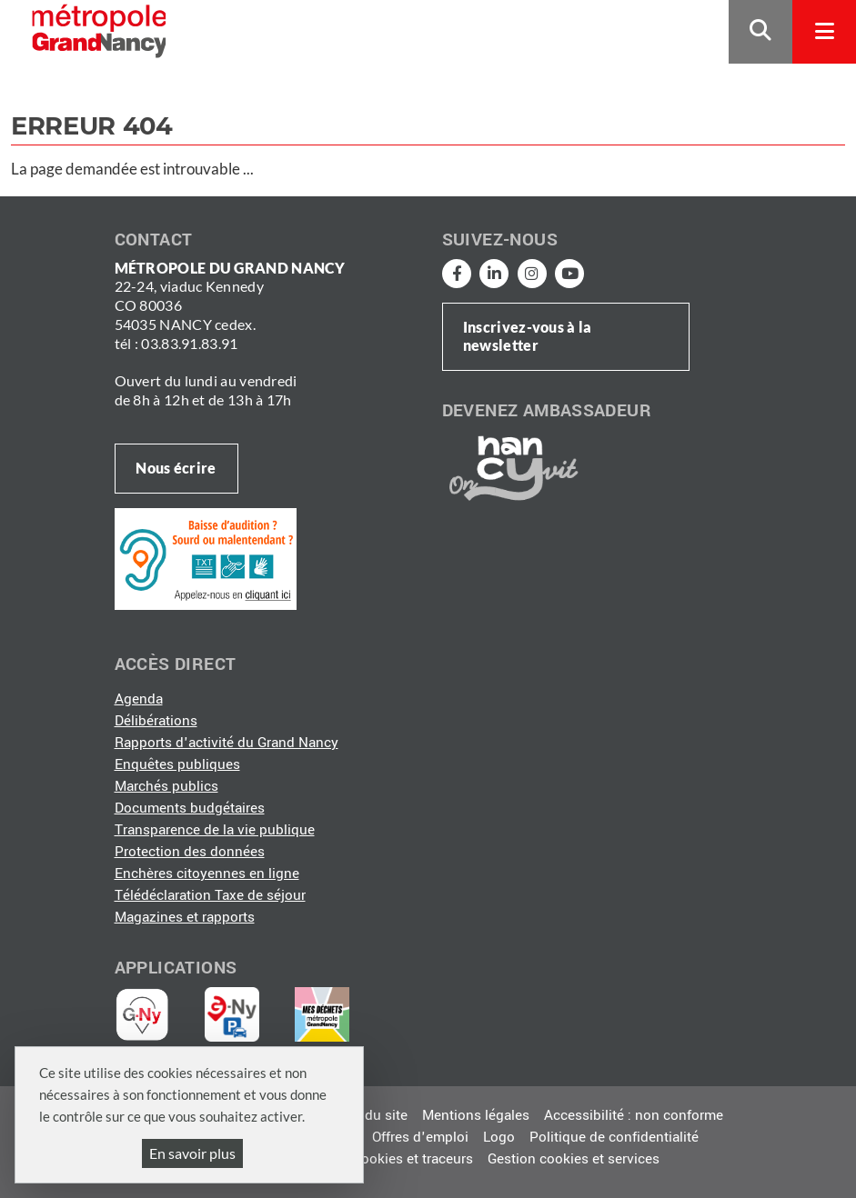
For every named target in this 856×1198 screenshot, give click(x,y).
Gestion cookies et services (574, 1159)
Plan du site (370, 1115)
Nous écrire (176, 467)
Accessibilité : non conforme (633, 1115)
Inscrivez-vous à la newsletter (527, 336)
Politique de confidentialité (614, 1137)
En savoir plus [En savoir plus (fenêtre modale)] (192, 1153)
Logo (499, 1137)
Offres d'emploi (420, 1137)
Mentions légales (475, 1115)
